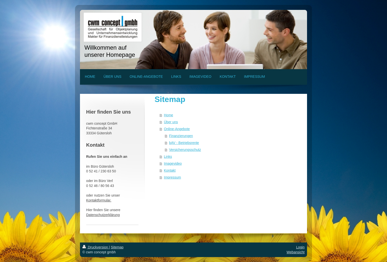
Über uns (171, 122)
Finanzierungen (181, 136)
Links (168, 157)
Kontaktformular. (98, 200)
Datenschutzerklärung (103, 215)
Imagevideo (173, 163)
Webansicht (296, 252)
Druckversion (95, 247)
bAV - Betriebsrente (184, 143)
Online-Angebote (177, 129)
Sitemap (117, 247)
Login (300, 247)
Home (168, 115)
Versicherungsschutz (185, 150)
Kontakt (169, 170)
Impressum (172, 177)
